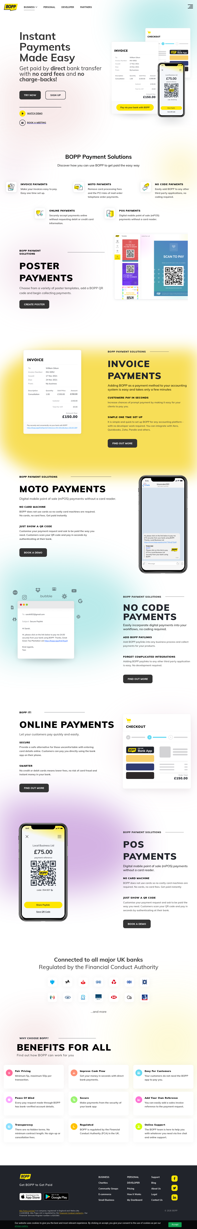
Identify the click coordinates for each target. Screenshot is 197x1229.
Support (155, 1177)
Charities (103, 1182)
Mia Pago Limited (27, 1211)
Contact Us (157, 1200)
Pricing (130, 1188)
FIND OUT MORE (122, 443)
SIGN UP (55, 95)
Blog (153, 1182)
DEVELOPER (67, 7)
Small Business (106, 1200)
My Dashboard (134, 1200)
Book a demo (33, 552)
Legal (154, 1194)
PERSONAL (49, 7)
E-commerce (104, 1194)
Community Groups (108, 1188)
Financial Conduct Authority (71, 1213)
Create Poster (34, 304)
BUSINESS (29, 7)
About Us (156, 1188)
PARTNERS (86, 7)
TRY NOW (30, 95)
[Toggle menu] (190, 8)
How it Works (134, 1194)
